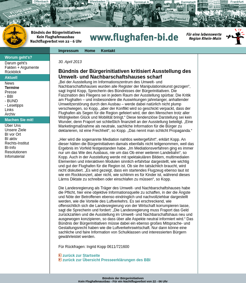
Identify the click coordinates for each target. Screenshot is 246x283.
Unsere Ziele (15, 130)
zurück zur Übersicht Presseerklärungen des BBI (106, 260)
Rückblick (13, 72)
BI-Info (10, 147)
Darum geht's (16, 63)
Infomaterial (15, 156)
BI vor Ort (13, 134)
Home (90, 51)
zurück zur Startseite (81, 255)
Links (9, 110)
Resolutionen (16, 152)
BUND (12, 101)
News (9, 83)
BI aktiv (11, 139)
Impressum (68, 51)
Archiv (10, 114)
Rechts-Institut (17, 143)
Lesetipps (15, 105)
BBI (10, 96)
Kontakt (108, 51)
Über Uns (13, 125)
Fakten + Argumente (22, 67)
